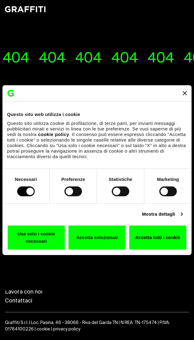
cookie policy (53, 134)
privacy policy (66, 329)
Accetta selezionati (97, 237)
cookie (43, 329)
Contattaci (18, 301)
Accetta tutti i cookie (157, 237)
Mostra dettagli (158, 214)
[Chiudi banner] (185, 93)
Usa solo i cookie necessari (36, 237)
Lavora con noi (23, 292)
